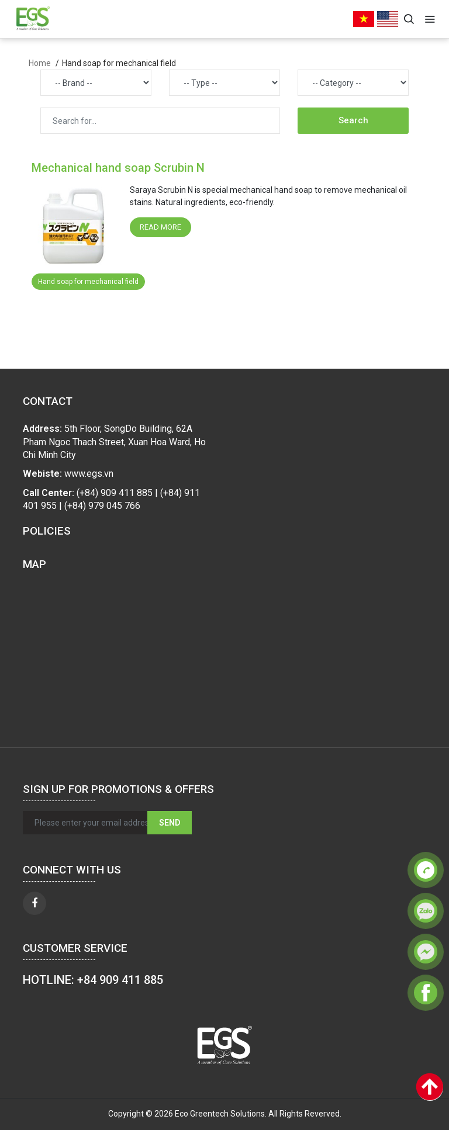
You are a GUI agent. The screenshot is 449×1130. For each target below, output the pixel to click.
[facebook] (34, 903)
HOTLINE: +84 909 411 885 (93, 980)
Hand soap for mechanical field (88, 282)
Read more (160, 227)
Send (169, 822)
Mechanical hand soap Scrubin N (118, 168)
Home (40, 63)
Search (353, 120)
